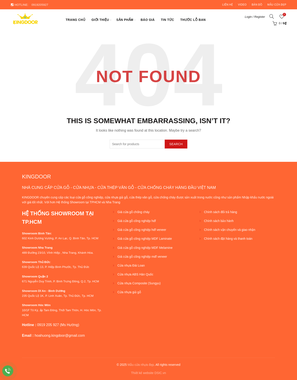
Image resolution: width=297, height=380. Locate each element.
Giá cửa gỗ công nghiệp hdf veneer (141, 230)
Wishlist (284, 14)
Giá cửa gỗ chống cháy (133, 212)
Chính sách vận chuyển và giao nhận (229, 230)
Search (176, 144)
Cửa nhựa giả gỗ (129, 292)
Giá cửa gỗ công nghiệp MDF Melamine (144, 247)
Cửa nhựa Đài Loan (131, 265)
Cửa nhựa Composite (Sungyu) (139, 283)
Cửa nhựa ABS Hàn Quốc (135, 274)
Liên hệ (227, 4)
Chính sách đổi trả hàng (220, 212)
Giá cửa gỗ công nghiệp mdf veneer (142, 256)
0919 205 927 (48, 325)
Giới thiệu (100, 20)
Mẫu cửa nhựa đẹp (141, 364)
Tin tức (167, 20)
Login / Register (255, 16)
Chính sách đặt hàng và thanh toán (228, 238)
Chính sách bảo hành (219, 221)
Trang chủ (75, 20)
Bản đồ (257, 4)
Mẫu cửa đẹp (276, 4)
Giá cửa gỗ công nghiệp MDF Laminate (144, 238)
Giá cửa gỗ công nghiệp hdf (136, 221)
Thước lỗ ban (193, 20)
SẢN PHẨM (124, 20)
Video (242, 4)
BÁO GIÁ (147, 20)
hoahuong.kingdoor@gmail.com (60, 335)
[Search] (271, 16)
